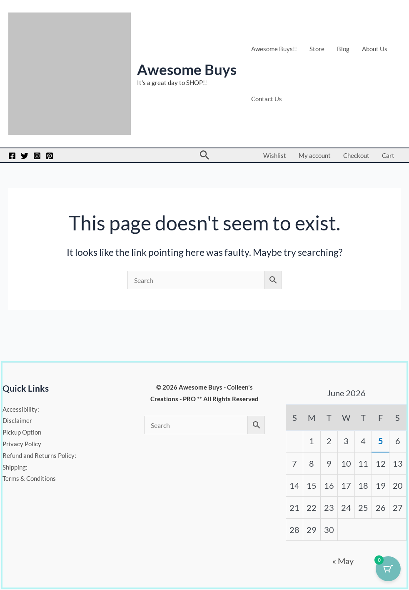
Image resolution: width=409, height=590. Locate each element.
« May (343, 561)
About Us (374, 48)
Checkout (356, 155)
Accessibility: (20, 409)
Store (316, 48)
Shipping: (14, 467)
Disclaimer (17, 420)
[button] (205, 155)
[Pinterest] (49, 156)
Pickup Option (21, 432)
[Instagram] (37, 156)
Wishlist (274, 155)
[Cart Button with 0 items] (388, 569)
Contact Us (266, 98)
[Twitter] (24, 156)
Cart (388, 155)
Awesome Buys (187, 69)
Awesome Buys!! (274, 48)
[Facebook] (12, 156)
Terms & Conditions (29, 478)
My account (315, 155)
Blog (343, 48)
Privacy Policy (21, 444)
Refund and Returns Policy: (39, 455)
